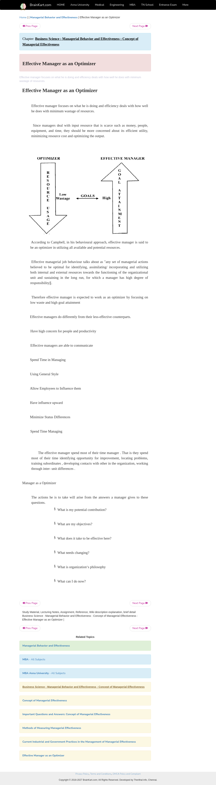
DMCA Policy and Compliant (127, 773)
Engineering (117, 5)
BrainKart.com (40, 5)
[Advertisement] (177, 71)
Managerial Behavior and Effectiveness (53, 17)
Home (23, 17)
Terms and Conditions (100, 773)
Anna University (79, 5)
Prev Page (30, 26)
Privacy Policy (82, 773)
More (185, 5)
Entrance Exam (168, 5)
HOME (61, 5)
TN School (147, 5)
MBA (132, 5)
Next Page (140, 26)
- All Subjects (33, 659)
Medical (99, 5)
